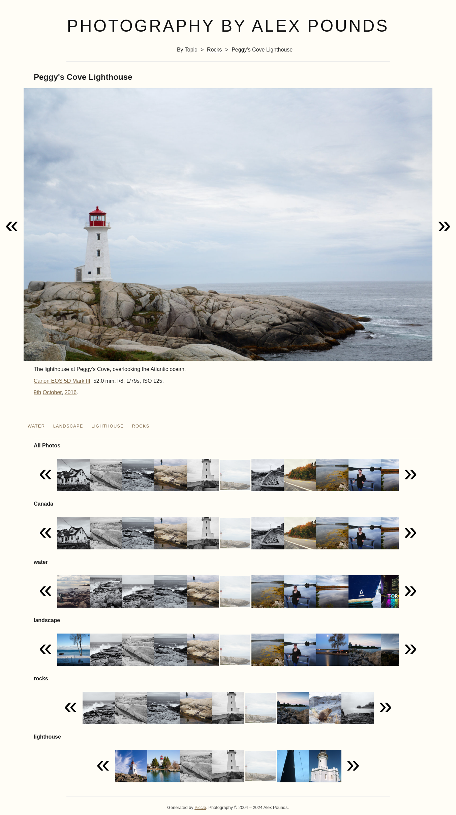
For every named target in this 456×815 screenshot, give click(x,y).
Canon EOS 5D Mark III (62, 381)
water (36, 426)
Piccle (200, 807)
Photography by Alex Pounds (228, 25)
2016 (71, 392)
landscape (68, 426)
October (52, 392)
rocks (214, 50)
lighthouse (107, 426)
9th (37, 392)
